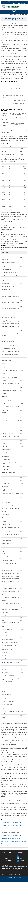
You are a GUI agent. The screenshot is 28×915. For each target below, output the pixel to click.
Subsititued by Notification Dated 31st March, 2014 (12, 822)
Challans (6, 862)
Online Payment (8, 860)
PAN (5, 855)
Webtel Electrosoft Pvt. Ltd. (17, 881)
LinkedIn (22, 860)
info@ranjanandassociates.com (13, 874)
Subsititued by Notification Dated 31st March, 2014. (12, 825)
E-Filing (6, 858)
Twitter (21, 858)
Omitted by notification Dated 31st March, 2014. (11, 828)
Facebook (22, 855)
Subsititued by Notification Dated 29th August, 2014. (12, 835)
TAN (5, 856)
